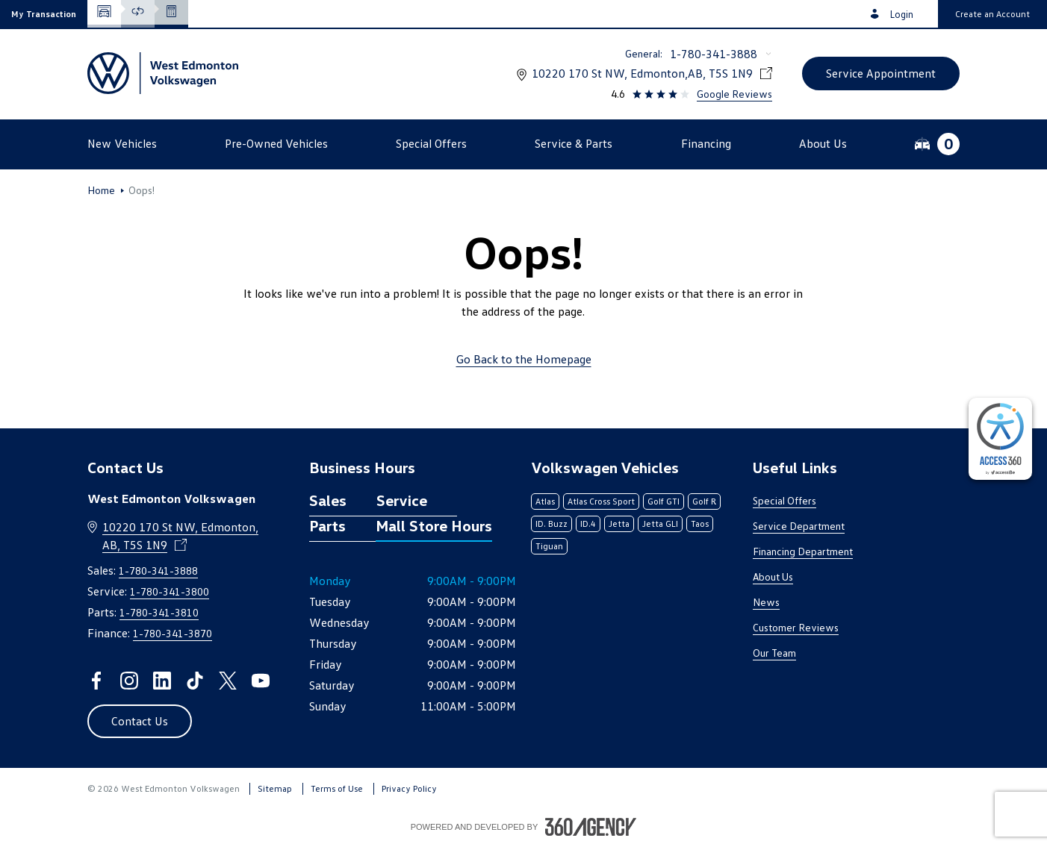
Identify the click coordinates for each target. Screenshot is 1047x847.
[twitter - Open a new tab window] (228, 681)
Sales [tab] (328, 500)
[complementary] (1000, 439)
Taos (700, 523)
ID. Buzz (551, 523)
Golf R (704, 501)
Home (101, 190)
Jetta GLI (660, 523)
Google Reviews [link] (734, 93)
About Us (773, 576)
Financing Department (803, 551)
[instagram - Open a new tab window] (129, 681)
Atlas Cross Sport (601, 501)
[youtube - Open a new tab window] (261, 681)
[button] (43, 14)
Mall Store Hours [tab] (434, 525)
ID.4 (588, 523)
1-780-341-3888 (713, 53)
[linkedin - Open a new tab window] (162, 681)
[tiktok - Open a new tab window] (195, 681)
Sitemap (275, 788)
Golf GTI (663, 501)
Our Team (774, 652)
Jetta (619, 523)
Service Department (799, 525)
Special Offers (784, 500)
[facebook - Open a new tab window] (96, 681)
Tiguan (549, 545)
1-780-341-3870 (172, 633)
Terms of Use (337, 788)
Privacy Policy (409, 788)
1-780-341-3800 (169, 591)
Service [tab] (401, 500)
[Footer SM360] (590, 827)
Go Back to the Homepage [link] (523, 358)
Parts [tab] (327, 525)
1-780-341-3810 (159, 612)
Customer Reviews (796, 627)
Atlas (545, 501)
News (766, 602)
